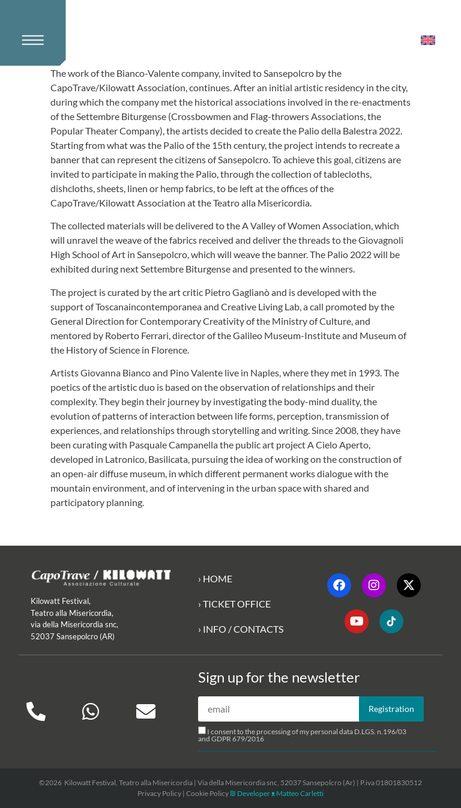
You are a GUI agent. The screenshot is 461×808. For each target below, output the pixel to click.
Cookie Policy (207, 793)
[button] (38, 33)
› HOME (215, 578)
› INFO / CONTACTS (240, 629)
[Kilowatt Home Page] (136, 42)
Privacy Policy (159, 793)
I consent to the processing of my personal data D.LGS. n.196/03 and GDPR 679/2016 (302, 735)
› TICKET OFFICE (234, 603)
